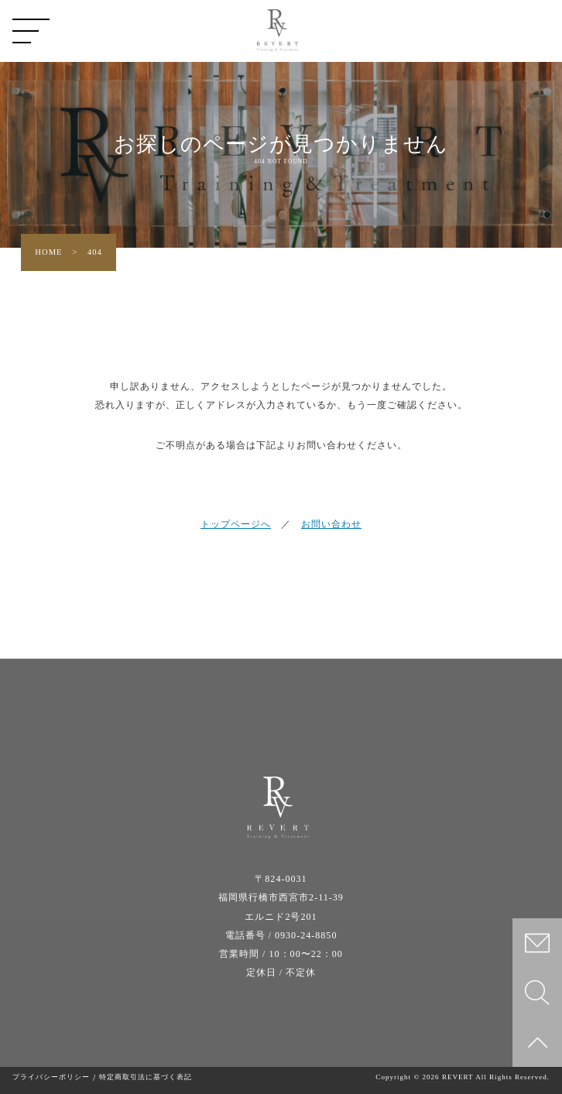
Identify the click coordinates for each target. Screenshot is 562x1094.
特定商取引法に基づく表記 (145, 1077)
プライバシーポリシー (51, 1077)
